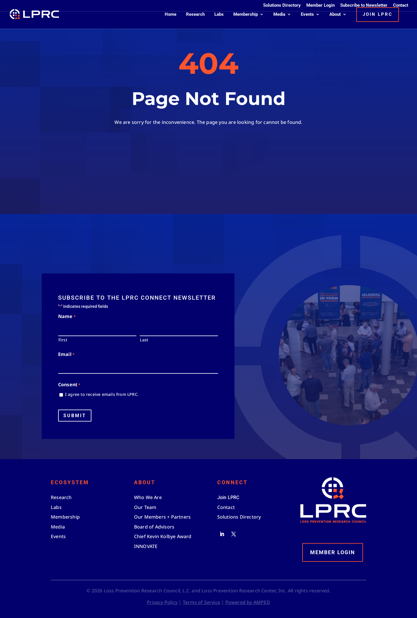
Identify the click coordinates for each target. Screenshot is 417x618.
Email (66, 354)
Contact (400, 5)
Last (144, 340)
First (62, 340)
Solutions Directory (282, 5)
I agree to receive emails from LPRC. (102, 394)
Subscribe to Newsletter (364, 5)
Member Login (320, 5)
